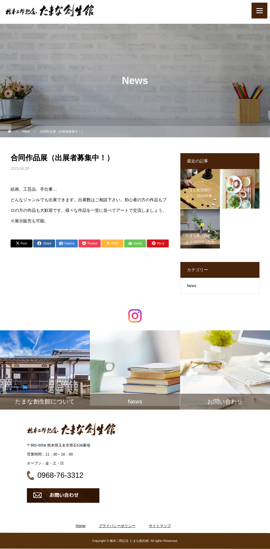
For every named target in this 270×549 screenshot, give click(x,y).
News (191, 286)
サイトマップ (160, 526)
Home (80, 526)
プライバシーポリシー (117, 526)
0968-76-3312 (60, 475)
